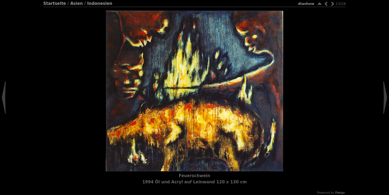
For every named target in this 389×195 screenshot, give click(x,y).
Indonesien (99, 3)
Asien (76, 3)
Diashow (306, 4)
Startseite (54, 3)
